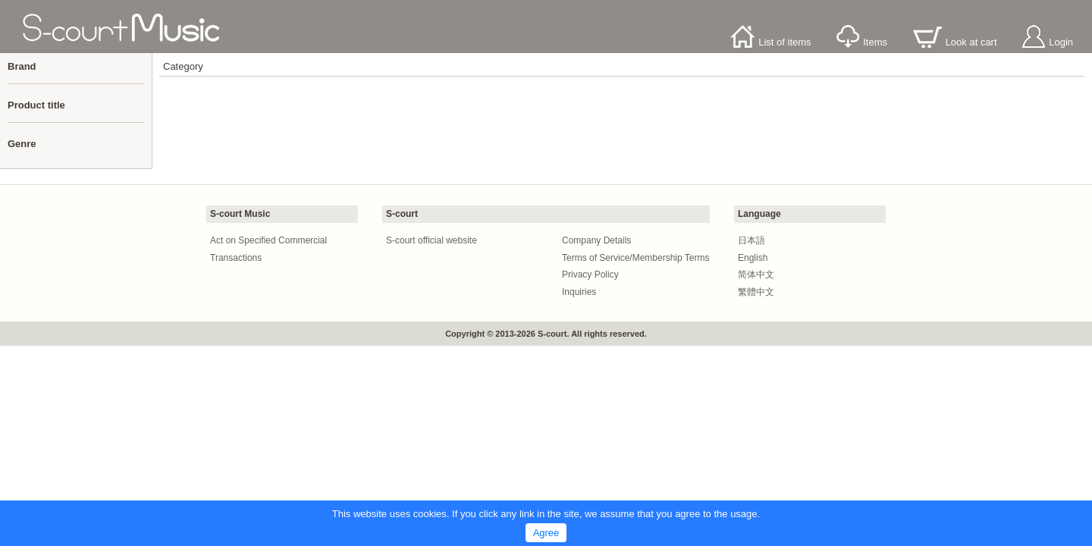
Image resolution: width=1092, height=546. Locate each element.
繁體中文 (756, 292)
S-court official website (431, 240)
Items (861, 42)
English (752, 258)
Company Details (596, 240)
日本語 (751, 240)
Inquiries (579, 292)
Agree (546, 532)
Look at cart (955, 42)
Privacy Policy (590, 274)
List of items (770, 42)
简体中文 (756, 274)
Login (1047, 42)
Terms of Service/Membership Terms (636, 258)
